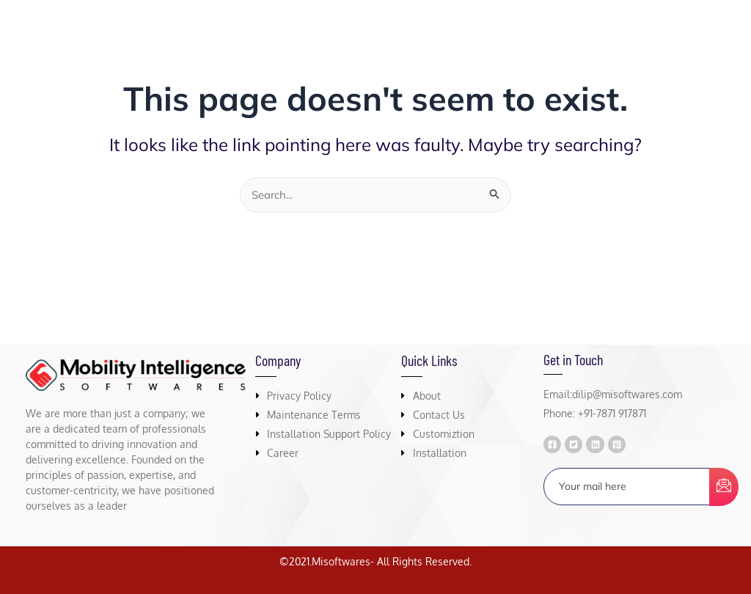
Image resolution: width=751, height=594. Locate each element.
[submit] (724, 488)
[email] (627, 487)
